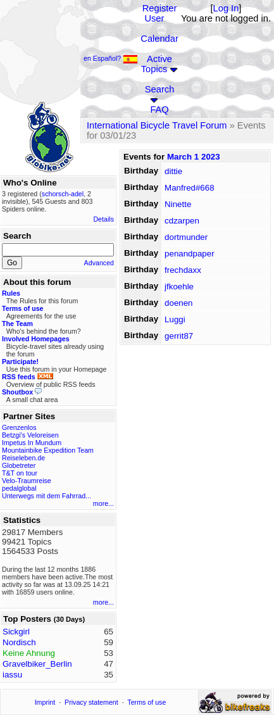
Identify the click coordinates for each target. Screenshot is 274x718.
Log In (226, 8)
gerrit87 (179, 336)
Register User (159, 13)
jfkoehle (179, 286)
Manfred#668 (190, 187)
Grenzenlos (19, 427)
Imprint (45, 702)
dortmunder (186, 237)
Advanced (99, 263)
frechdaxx (183, 270)
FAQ (159, 109)
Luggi (175, 319)
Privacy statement (91, 702)
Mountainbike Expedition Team (48, 450)
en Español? (111, 58)
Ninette (178, 204)
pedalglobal (19, 488)
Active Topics (156, 64)
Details (103, 219)
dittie (173, 171)
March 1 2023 (193, 156)
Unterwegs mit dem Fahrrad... (46, 496)
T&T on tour (19, 473)
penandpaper (190, 253)
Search (159, 89)
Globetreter (18, 465)
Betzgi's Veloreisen (30, 435)
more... (103, 503)
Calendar (159, 39)
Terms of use (146, 702)
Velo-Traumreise (26, 480)
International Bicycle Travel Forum (157, 125)
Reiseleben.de (23, 458)
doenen (178, 303)
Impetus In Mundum (31, 442)
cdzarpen (182, 220)
